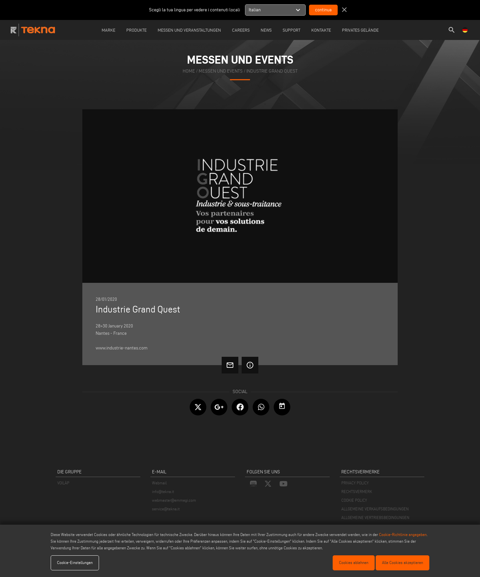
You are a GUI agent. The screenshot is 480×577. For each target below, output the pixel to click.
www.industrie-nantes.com (122, 347)
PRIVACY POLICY (355, 483)
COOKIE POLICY (354, 500)
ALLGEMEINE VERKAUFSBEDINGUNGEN (375, 509)
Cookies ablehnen (353, 562)
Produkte (136, 30)
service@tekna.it (166, 509)
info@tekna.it (163, 491)
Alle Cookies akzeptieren (402, 562)
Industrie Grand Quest (272, 71)
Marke (108, 30)
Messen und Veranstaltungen (189, 30)
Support (291, 30)
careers (241, 30)
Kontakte (321, 30)
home (189, 71)
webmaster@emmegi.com (174, 500)
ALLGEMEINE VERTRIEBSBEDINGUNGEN (375, 517)
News (266, 30)
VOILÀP (63, 483)
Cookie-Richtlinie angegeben (403, 534)
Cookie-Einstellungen (75, 562)
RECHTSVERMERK (356, 491)
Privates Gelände (360, 30)
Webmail (159, 483)
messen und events (221, 71)
